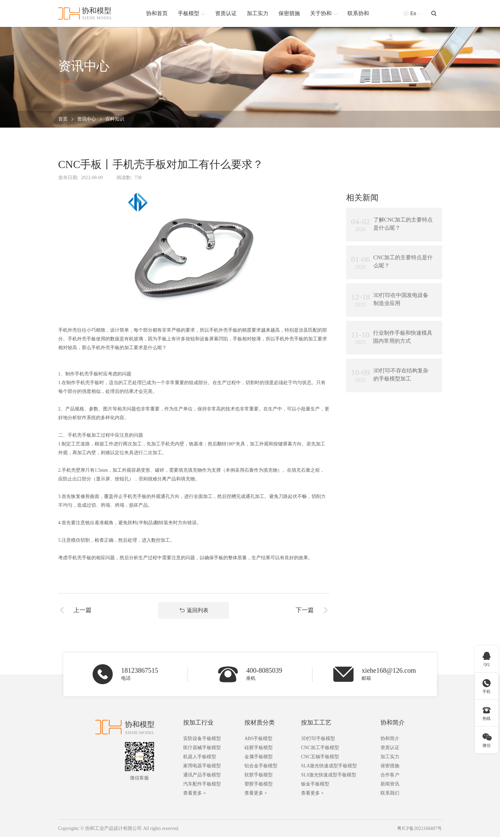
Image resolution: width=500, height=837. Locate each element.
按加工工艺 (316, 722)
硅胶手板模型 (258, 747)
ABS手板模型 (258, 738)
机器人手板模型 (199, 756)
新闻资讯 (389, 783)
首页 (63, 119)
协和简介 (392, 722)
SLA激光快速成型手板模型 (329, 765)
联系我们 (389, 793)
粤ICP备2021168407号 (419, 828)
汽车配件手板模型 (202, 783)
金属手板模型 (258, 756)
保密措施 (389, 765)
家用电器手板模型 (202, 765)
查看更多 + (194, 793)
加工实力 (389, 756)
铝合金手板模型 (260, 765)
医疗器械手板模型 (202, 747)
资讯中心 (86, 119)
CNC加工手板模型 (320, 747)
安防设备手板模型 (202, 738)
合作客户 (389, 774)
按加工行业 (198, 722)
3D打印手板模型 (318, 738)
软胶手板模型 (258, 774)
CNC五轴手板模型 (320, 756)
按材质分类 (259, 722)
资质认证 (389, 747)
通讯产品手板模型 (202, 774)
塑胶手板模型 (258, 783)
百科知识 (114, 119)
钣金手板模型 (315, 783)
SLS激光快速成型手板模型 (328, 774)
